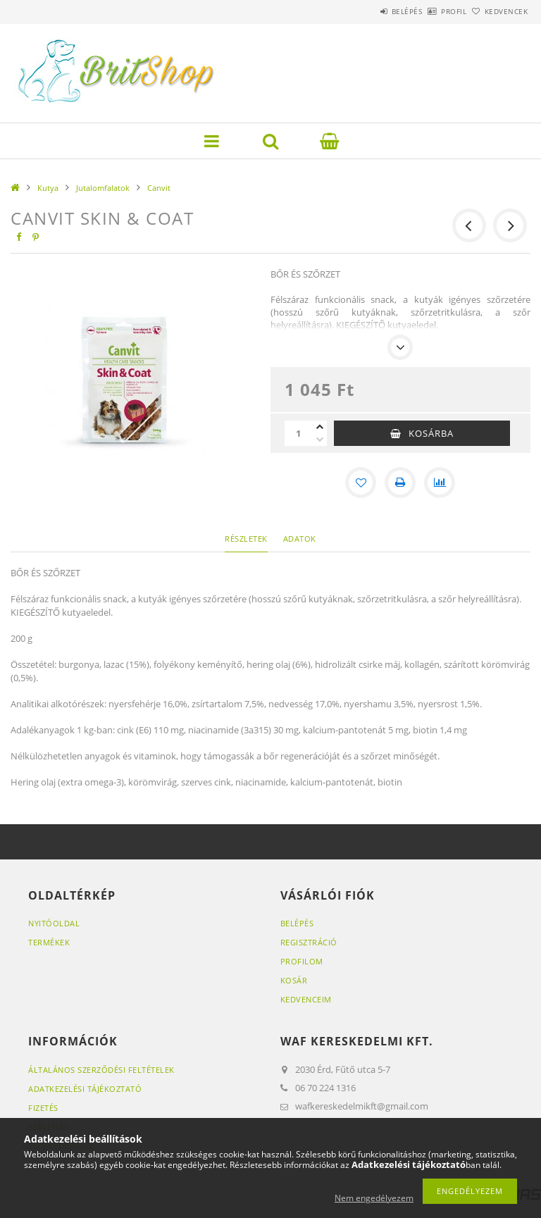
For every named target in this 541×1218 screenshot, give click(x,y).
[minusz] (320, 439)
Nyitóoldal (54, 923)
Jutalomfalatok (103, 187)
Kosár (294, 980)
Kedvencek (499, 11)
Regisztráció (308, 942)
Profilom (301, 961)
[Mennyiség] (299, 433)
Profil (430, 11)
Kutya (47, 187)
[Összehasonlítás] (439, 482)
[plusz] (320, 427)
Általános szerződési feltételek (101, 1069)
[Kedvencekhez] (360, 482)
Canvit (158, 187)
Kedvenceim (306, 999)
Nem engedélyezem (374, 1198)
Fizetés (43, 1107)
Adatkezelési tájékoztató (85, 1088)
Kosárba (431, 433)
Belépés (367, 11)
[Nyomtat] (400, 482)
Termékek (49, 942)
